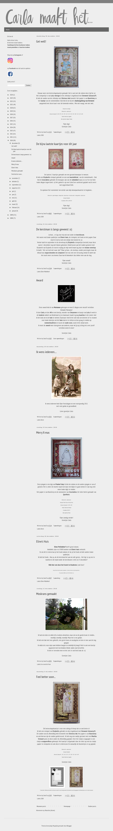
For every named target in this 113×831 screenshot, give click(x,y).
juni (13, 194)
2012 (11, 134)
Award (39, 280)
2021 (11, 104)
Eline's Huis (42, 541)
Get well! (41, 41)
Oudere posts (92, 806)
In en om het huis (46, 664)
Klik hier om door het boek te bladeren (63, 565)
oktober (14, 181)
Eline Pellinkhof (45, 272)
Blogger (69, 826)
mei (13, 198)
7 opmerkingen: (57, 132)
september (15, 185)
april (13, 201)
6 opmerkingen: (57, 417)
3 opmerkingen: (57, 214)
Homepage (67, 806)
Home (8, 30)
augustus (15, 188)
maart (14, 204)
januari (14, 211)
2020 (11, 108)
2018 (11, 114)
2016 (11, 121)
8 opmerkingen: (57, 661)
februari (14, 207)
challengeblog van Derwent (84, 101)
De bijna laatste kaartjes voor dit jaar (56, 144)
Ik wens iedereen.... (46, 352)
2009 (11, 215)
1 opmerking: (56, 578)
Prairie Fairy (60, 484)
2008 (11, 218)
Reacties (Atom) (50, 810)
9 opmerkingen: (57, 795)
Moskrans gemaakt (46, 594)
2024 (11, 95)
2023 (11, 98)
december (15, 143)
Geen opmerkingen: (58, 339)
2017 (11, 117)
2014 (11, 127)
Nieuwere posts (41, 806)
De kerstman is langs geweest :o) (54, 229)
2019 (11, 111)
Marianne (57, 307)
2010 (42, 135)
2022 (11, 101)
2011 (11, 137)
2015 (11, 124)
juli (13, 191)
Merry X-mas (42, 432)
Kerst (42, 420)
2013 (11, 131)
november (15, 178)
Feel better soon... (46, 677)
